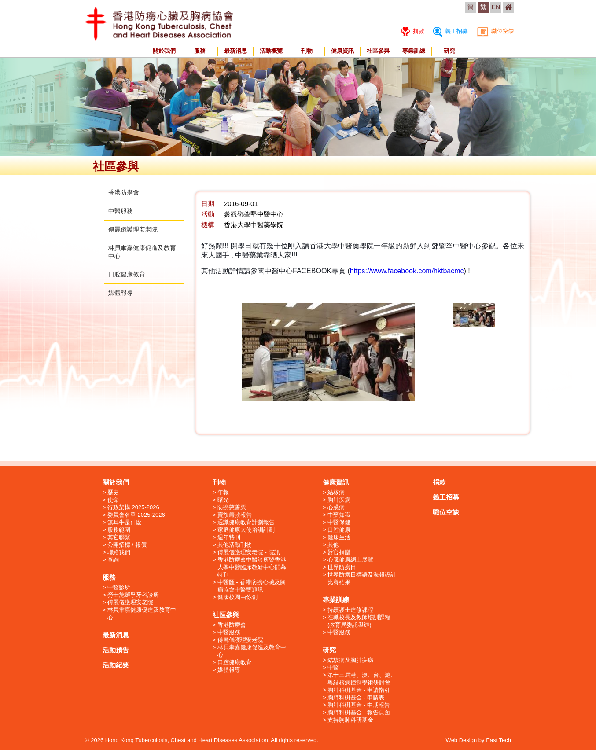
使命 (113, 499)
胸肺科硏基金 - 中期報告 (358, 705)
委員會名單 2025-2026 (136, 514)
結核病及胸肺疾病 (350, 660)
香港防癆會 (123, 192)
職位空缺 (495, 31)
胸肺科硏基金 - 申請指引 (358, 690)
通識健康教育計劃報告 (246, 522)
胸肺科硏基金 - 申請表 (355, 697)
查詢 (113, 559)
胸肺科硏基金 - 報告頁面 (358, 712)
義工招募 (450, 31)
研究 (449, 51)
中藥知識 (338, 514)
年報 (223, 492)
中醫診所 (118, 587)
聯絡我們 (118, 552)
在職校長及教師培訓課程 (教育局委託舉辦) (358, 621)
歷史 (113, 492)
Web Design (461, 740)
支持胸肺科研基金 (350, 720)
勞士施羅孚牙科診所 (133, 595)
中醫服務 (120, 210)
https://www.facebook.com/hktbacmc (407, 271)
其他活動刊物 (234, 544)
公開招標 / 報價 (127, 544)
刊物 (307, 51)
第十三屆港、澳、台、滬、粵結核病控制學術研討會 (361, 679)
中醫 (333, 667)
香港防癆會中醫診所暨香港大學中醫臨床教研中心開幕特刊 (251, 567)
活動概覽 (271, 51)
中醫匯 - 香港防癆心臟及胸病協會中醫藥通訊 (251, 586)
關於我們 (164, 51)
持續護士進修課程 (350, 610)
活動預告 (116, 650)
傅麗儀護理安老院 (133, 229)
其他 (333, 544)
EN (496, 7)
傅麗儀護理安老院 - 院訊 (248, 552)
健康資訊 (342, 51)
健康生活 (338, 537)
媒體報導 (120, 292)
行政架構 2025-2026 (133, 507)
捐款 (412, 31)
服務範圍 (118, 529)
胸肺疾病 (338, 499)
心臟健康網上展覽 (350, 559)
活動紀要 (116, 665)
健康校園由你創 (237, 597)
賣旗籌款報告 (234, 514)
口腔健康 (338, 529)
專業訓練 (413, 51)
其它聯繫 (118, 537)
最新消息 (235, 51)
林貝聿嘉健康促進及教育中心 (141, 614)
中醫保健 (338, 522)
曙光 (223, 499)
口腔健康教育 (126, 274)
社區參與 (378, 51)
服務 (200, 51)
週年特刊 (228, 537)
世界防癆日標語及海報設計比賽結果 (361, 578)
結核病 (336, 492)
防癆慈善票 (231, 507)
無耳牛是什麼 (124, 522)
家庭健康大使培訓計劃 (246, 529)
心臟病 (336, 507)
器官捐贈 (338, 552)
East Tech (498, 740)
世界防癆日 (341, 567)
